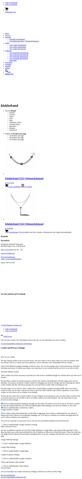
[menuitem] (43, 33)
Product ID (13, 130)
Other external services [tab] (9, 426)
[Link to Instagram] (11, 3)
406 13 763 (5, 250)
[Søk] (7, 72)
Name (11, 117)
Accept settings (6, 344)
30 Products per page (16, 137)
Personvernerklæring (8, 475)
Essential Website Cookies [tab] (10, 372)
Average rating (14, 124)
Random (12, 128)
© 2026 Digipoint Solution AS (11, 325)
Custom (12, 115)
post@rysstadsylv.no (8, 253)
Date (11, 120)
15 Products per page (16, 136)
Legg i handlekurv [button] (13, 187)
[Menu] (9, 74)
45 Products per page (16, 139)
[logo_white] (17, 25)
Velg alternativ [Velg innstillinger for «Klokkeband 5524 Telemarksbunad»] (12, 232)
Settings (29, 344)
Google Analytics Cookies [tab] (10, 410)
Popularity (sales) (15, 122)
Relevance (13, 126)
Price (11, 118)
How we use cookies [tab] (8, 357)
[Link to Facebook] (11, 4)
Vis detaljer (27, 187)
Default (12, 113)
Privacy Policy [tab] (6, 468)
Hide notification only (18, 344)
